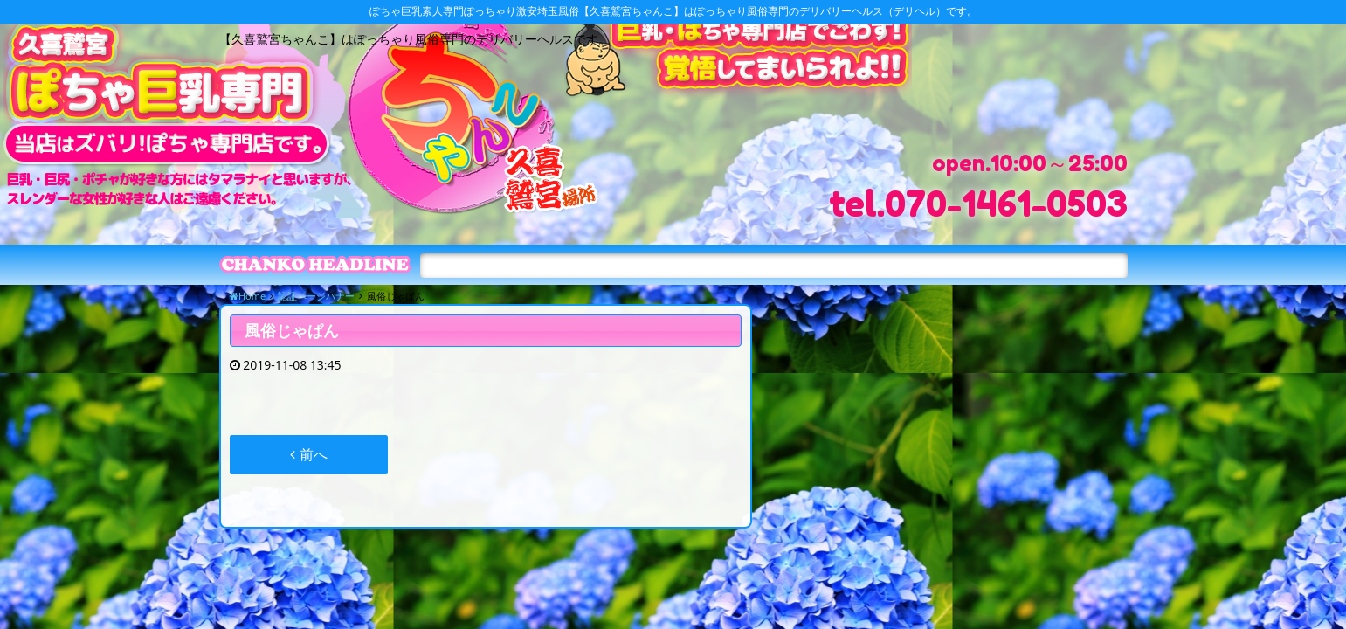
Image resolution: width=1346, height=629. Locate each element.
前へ (308, 454)
